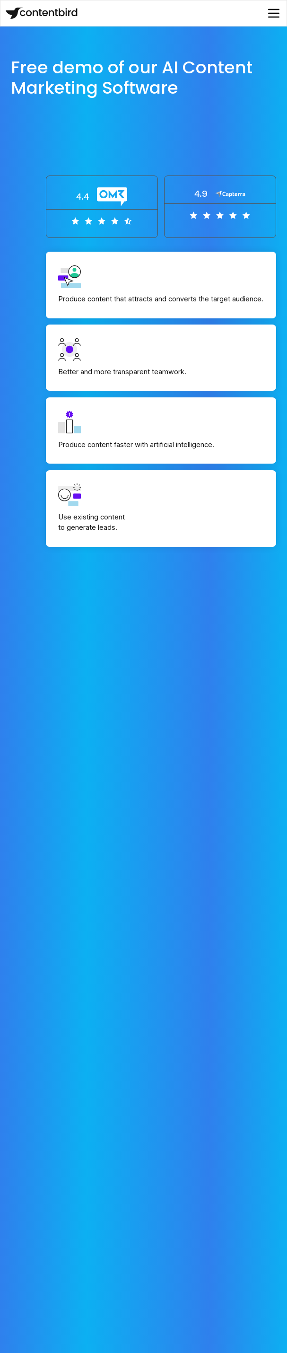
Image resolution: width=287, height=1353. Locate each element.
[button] (273, 13)
